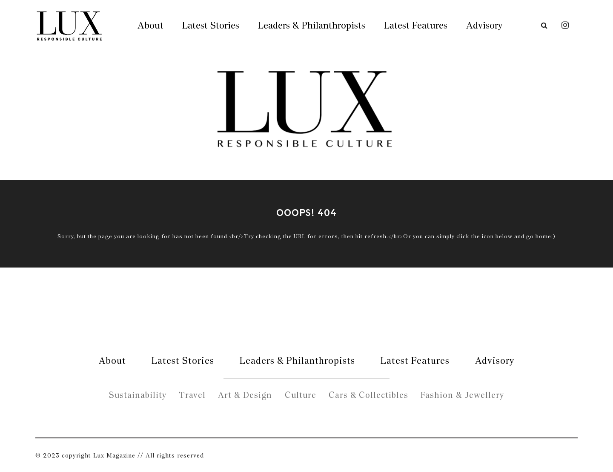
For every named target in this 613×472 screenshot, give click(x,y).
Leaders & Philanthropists (311, 25)
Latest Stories (210, 25)
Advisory (484, 25)
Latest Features (415, 25)
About (150, 25)
